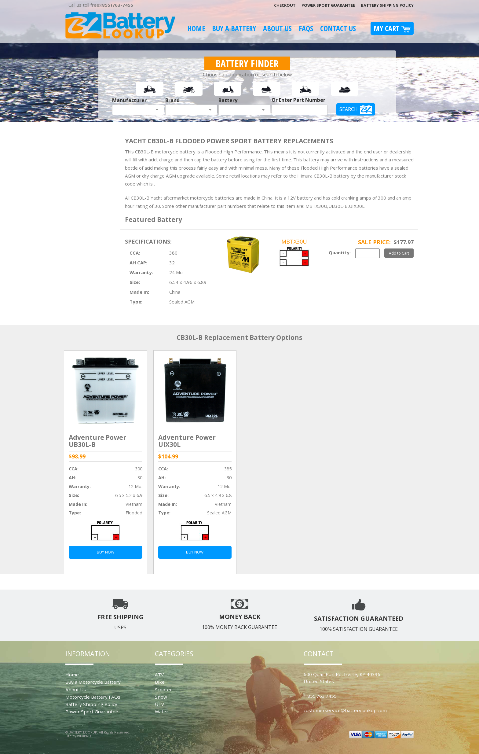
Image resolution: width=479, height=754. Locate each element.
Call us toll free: (100, 5)
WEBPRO (84, 736)
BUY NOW (105, 552)
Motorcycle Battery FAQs (92, 697)
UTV (159, 704)
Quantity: (340, 252)
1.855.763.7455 (320, 696)
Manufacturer (129, 100)
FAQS (306, 28)
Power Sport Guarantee (328, 5)
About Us (277, 28)
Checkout (285, 5)
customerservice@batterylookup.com (345, 710)
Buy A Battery (234, 28)
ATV (159, 674)
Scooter (163, 689)
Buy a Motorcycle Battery (93, 682)
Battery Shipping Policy (387, 5)
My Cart (392, 28)
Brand (172, 100)
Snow (161, 697)
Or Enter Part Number (298, 100)
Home (196, 28)
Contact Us (338, 28)
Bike (160, 682)
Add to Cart (399, 253)
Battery (227, 100)
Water (161, 711)
